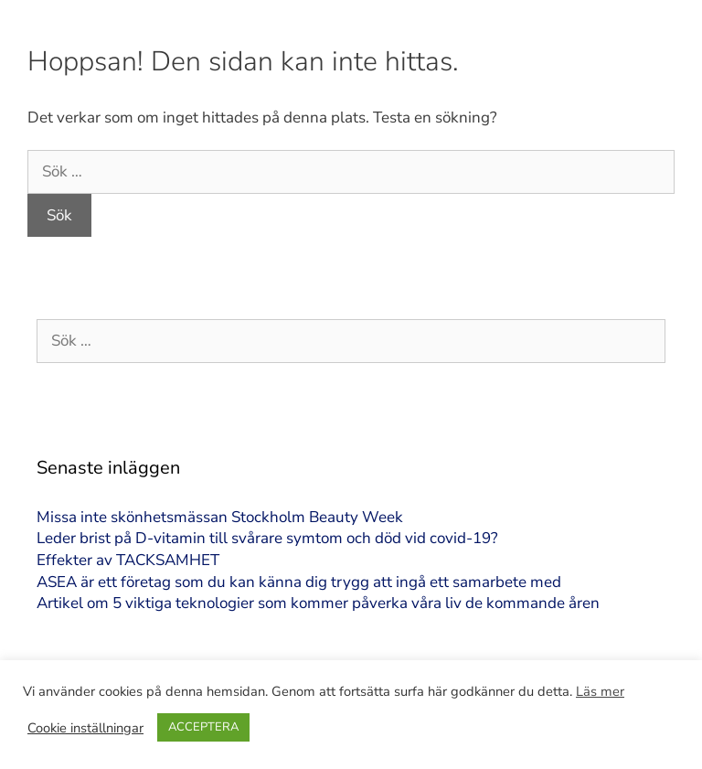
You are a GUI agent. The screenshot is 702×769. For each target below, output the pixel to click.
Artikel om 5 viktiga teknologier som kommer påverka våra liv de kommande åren (318, 603)
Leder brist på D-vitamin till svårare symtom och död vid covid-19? (267, 538)
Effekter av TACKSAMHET (128, 560)
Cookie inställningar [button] (85, 728)
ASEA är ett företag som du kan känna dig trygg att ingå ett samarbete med (299, 582)
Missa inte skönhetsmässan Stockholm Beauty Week (220, 517)
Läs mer (600, 691)
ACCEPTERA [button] (203, 727)
